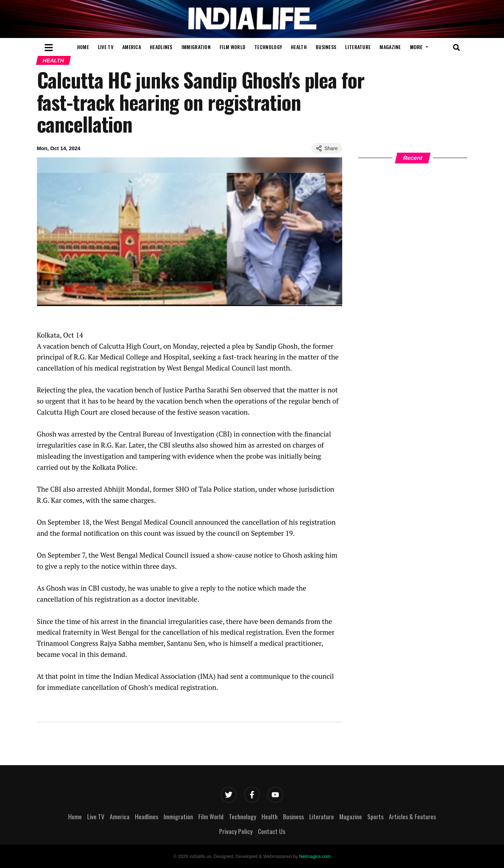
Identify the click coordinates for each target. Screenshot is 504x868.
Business (326, 47)
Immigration (196, 47)
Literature (358, 47)
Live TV (105, 47)
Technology (268, 47)
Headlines (161, 47)
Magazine (390, 47)
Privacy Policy (236, 831)
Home (83, 47)
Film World (232, 47)
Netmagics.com (315, 856)
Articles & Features (412, 816)
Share (327, 148)
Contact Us (271, 831)
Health (299, 47)
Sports (375, 816)
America (131, 47)
